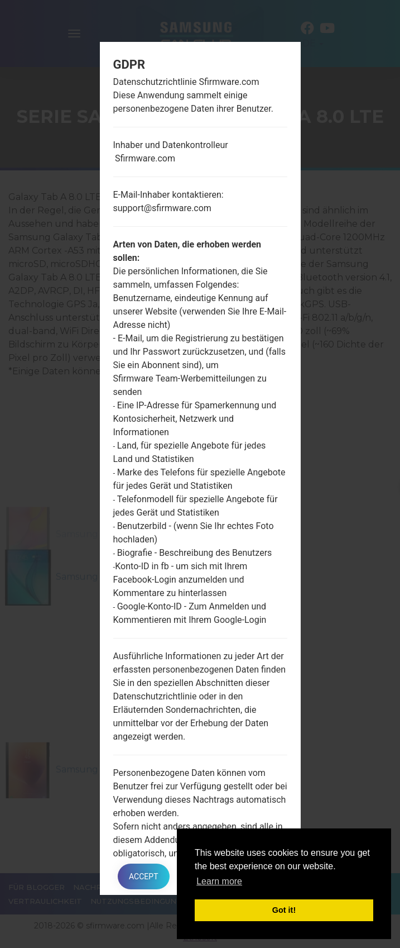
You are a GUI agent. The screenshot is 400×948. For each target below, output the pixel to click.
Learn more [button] (219, 881)
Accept (143, 876)
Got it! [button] (284, 910)
